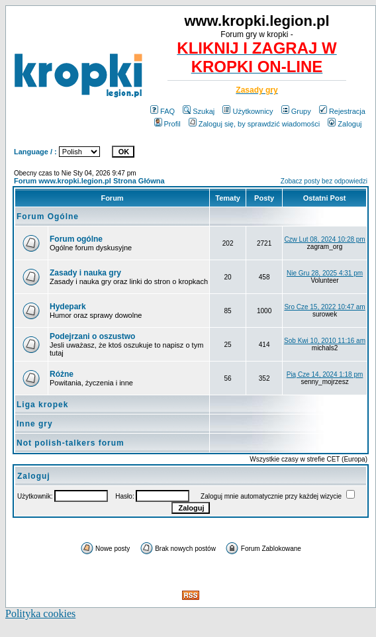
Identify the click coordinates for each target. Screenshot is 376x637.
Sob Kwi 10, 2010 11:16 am (324, 340)
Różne (61, 374)
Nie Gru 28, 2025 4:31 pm (325, 273)
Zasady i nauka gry (85, 272)
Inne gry (35, 423)
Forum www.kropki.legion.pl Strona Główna (89, 181)
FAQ (162, 111)
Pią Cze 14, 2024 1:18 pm (325, 374)
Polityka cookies (40, 613)
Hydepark (68, 306)
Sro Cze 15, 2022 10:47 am (324, 307)
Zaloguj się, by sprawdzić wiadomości (254, 124)
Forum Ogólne (48, 216)
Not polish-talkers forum (70, 443)
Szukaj (198, 111)
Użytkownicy (247, 111)
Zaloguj (344, 124)
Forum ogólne (76, 239)
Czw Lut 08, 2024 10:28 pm (324, 239)
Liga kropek (42, 404)
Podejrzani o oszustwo (92, 336)
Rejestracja (342, 111)
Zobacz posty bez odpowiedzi (324, 181)
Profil (167, 124)
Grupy (296, 111)
